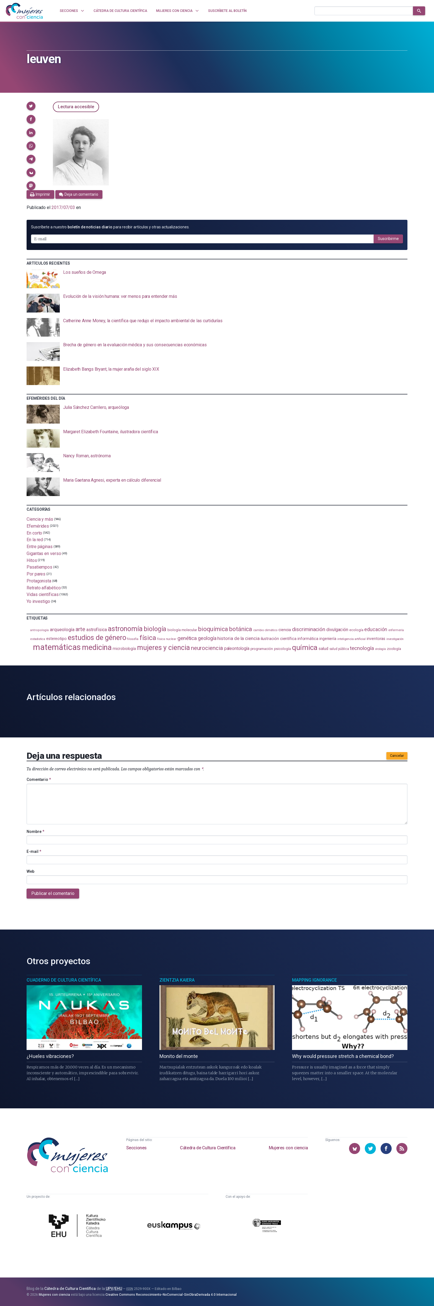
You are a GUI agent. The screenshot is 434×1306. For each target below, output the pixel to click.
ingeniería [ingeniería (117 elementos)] (327, 638)
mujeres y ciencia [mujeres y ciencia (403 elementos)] (163, 648)
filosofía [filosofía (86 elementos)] (132, 639)
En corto (34, 532)
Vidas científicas (43, 594)
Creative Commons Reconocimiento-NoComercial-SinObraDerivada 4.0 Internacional (171, 1295)
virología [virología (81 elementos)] (380, 649)
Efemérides (38, 526)
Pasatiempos (39, 567)
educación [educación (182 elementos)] (375, 629)
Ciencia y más (40, 519)
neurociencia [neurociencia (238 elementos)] (207, 648)
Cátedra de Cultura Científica (207, 1147)
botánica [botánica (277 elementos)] (240, 629)
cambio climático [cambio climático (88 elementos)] (265, 630)
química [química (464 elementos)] (304, 647)
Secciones (136, 1147)
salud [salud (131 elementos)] (323, 648)
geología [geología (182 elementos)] (207, 638)
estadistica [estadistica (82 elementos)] (37, 639)
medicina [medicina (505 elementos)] (97, 647)
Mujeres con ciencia (288, 1147)
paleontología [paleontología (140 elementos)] (236, 648)
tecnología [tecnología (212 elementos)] (362, 648)
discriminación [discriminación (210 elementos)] (308, 629)
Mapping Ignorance (314, 980)
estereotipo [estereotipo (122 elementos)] (56, 638)
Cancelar (397, 756)
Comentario (39, 779)
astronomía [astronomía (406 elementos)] (125, 629)
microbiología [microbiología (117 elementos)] (124, 648)
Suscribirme (388, 238)
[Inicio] (24, 11)
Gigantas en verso (44, 553)
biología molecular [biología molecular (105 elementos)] (182, 630)
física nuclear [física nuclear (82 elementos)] (166, 639)
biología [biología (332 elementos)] (155, 629)
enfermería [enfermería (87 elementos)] (396, 630)
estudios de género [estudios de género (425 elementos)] (97, 637)
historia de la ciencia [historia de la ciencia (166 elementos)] (238, 638)
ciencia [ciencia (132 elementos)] (284, 629)
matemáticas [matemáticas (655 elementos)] (57, 647)
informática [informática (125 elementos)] (308, 638)
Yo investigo (38, 601)
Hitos (32, 560)
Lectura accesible (76, 106)
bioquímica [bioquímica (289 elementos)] (213, 629)
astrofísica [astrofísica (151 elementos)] (96, 629)
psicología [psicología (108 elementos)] (282, 649)
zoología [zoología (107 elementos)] (394, 649)
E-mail (34, 851)
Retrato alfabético (44, 587)
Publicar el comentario (52, 893)
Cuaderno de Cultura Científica (64, 980)
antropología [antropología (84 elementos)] (39, 630)
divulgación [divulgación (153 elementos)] (337, 629)
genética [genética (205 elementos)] (187, 638)
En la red (35, 539)
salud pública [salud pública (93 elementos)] (339, 649)
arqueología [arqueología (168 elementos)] (62, 629)
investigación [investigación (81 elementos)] (395, 639)
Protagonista (39, 581)
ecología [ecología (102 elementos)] (356, 630)
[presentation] (217, 279)
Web (30, 871)
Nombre (35, 831)
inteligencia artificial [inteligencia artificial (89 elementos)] (351, 639)
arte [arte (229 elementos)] (80, 629)
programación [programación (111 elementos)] (261, 648)
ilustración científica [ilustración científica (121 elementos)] (278, 638)
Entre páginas (40, 546)
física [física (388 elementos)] (148, 638)
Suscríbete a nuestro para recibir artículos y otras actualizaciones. (110, 227)
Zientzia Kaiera (177, 980)
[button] (31, 106)
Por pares (36, 574)
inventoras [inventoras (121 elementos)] (376, 638)
